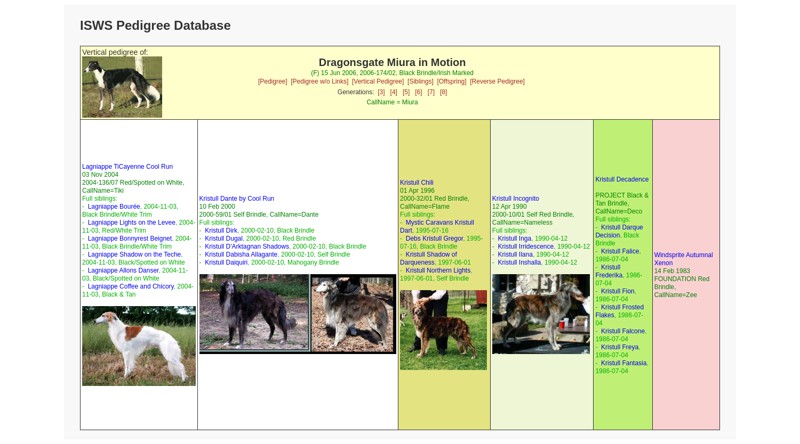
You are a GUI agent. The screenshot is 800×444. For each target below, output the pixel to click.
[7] (431, 92)
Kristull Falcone (623, 331)
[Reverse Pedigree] (497, 81)
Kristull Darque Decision (619, 231)
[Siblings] (420, 81)
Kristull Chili (417, 182)
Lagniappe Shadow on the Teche (134, 254)
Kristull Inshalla (519, 262)
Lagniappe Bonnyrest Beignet (130, 238)
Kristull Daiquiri (226, 262)
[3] (381, 92)
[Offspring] (451, 81)
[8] (443, 92)
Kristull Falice (620, 251)
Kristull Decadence (622, 179)
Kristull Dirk (221, 230)
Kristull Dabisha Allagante (241, 254)
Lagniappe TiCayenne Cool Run (127, 166)
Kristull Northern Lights (438, 270)
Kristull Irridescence (526, 246)
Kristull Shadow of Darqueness (428, 258)
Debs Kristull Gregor (434, 238)
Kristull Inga (515, 238)
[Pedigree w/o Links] (319, 81)
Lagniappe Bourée (114, 206)
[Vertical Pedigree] (378, 81)
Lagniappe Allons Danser (123, 270)
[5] (406, 92)
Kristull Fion (618, 291)
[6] (418, 92)
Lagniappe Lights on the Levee (131, 222)
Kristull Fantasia (623, 363)
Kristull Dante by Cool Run (237, 198)
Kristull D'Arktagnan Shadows (247, 246)
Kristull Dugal (224, 238)
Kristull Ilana (515, 254)
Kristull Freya (619, 347)
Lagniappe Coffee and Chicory (131, 286)
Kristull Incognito (515, 198)
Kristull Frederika (608, 271)
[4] (393, 92)
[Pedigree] (272, 81)
